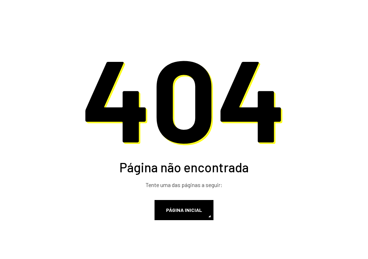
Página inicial (184, 210)
